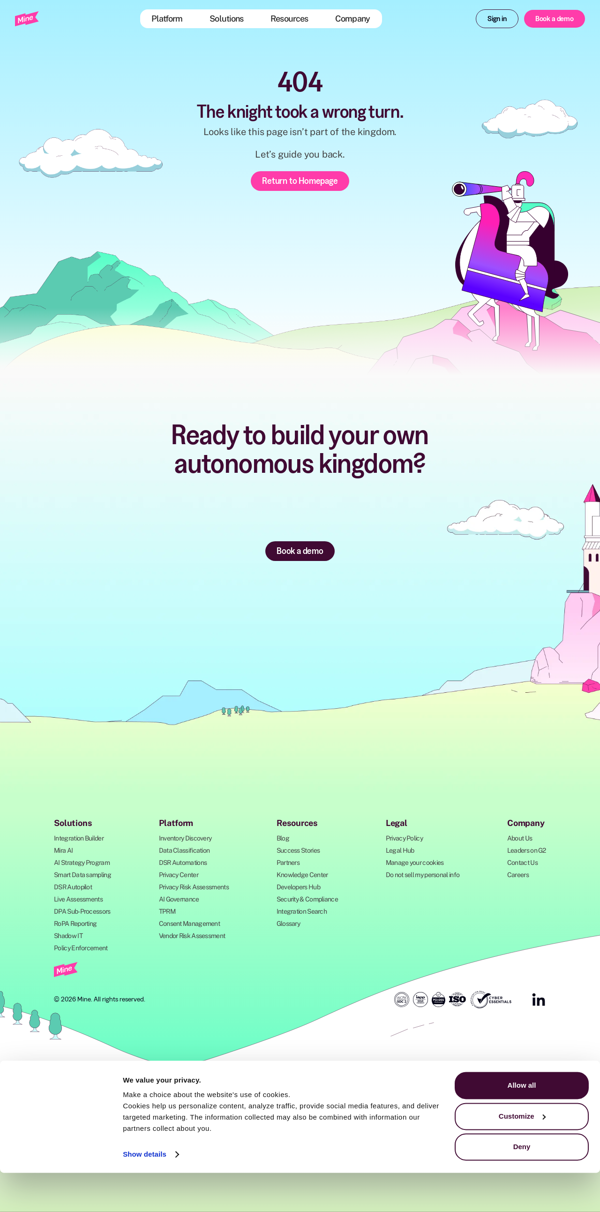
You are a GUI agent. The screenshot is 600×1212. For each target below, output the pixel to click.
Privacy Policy (404, 838)
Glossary (288, 923)
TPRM (167, 911)
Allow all (522, 1125)
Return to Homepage (300, 180)
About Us (519, 838)
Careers (518, 875)
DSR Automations (183, 862)
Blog (283, 838)
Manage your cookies (415, 862)
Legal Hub (400, 850)
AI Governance (179, 899)
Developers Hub (298, 887)
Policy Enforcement (80, 948)
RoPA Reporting (75, 923)
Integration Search (302, 911)
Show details (144, 1193)
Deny (522, 1186)
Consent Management (189, 923)
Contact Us (522, 862)
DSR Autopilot (73, 887)
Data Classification (184, 850)
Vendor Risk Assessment (192, 935)
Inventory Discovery (185, 838)
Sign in (497, 18)
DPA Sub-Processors (82, 911)
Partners (288, 862)
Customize (522, 1155)
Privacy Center (178, 875)
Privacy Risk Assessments (194, 887)
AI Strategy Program (82, 862)
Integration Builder (79, 838)
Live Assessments (78, 899)
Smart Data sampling (82, 875)
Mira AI (63, 850)
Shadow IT (68, 935)
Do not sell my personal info (422, 875)
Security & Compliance (307, 899)
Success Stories (298, 850)
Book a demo (554, 18)
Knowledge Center (302, 875)
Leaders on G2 (526, 850)
